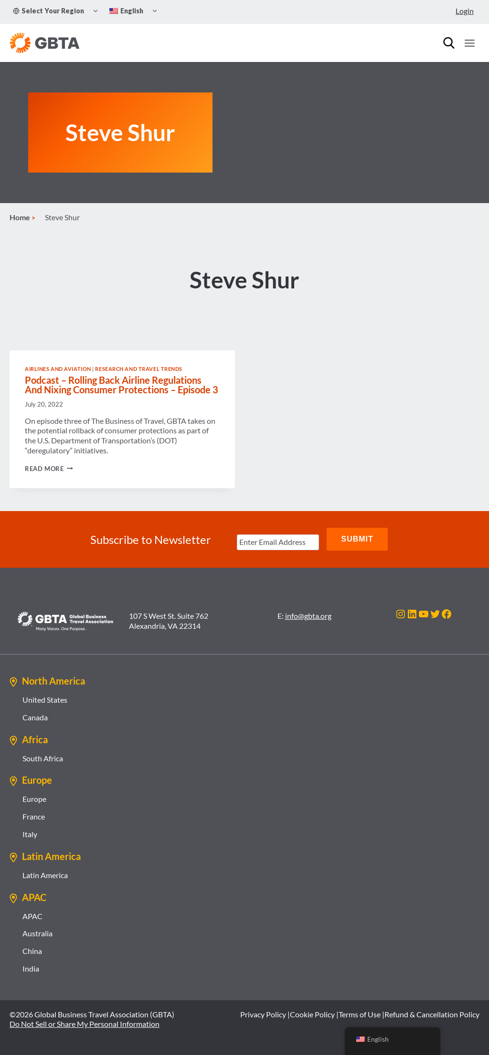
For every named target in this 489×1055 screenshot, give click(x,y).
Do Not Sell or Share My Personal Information (84, 1023)
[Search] (449, 43)
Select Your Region (48, 11)
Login (465, 10)
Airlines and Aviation (58, 370)
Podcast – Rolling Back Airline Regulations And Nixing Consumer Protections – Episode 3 (121, 385)
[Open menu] (469, 42)
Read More (49, 469)
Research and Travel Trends (138, 370)
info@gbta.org (308, 615)
